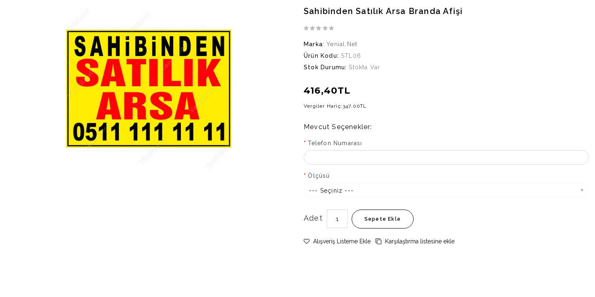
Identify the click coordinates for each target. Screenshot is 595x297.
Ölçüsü (319, 175)
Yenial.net (341, 44)
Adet (313, 218)
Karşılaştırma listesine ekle (415, 241)
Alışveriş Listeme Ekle (337, 241)
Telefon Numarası (335, 143)
